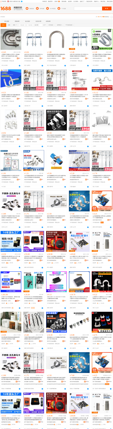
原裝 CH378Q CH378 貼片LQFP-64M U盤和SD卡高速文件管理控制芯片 (79, 297)
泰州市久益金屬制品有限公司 (52, 341)
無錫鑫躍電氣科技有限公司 (75, 179)
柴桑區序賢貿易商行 (75, 139)
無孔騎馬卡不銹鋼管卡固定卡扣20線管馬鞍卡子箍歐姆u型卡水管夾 (11, 216)
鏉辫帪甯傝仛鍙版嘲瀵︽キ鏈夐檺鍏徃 (7, 422)
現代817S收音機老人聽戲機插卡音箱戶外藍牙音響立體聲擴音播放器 (56, 257)
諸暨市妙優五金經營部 (52, 139)
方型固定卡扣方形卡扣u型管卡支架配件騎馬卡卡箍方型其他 (11, 136)
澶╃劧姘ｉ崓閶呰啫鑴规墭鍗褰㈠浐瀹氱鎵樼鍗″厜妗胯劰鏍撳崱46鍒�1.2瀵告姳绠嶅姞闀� (33, 378)
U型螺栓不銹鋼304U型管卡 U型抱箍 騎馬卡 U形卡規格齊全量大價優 (10, 55)
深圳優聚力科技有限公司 (29, 260)
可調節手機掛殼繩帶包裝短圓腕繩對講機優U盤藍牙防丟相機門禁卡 (33, 338)
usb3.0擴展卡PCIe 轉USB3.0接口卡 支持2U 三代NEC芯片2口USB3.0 (79, 257)
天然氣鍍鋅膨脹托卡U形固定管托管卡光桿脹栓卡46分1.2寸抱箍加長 (33, 95)
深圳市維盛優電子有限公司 (75, 300)
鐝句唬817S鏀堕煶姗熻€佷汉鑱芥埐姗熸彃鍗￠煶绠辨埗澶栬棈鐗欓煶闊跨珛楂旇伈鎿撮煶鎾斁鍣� (56, 419)
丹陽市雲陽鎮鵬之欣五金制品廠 (29, 98)
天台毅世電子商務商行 (98, 179)
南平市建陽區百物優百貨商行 (7, 139)
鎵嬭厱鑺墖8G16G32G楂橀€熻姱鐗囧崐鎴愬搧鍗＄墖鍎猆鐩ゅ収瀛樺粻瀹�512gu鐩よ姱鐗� (102, 419)
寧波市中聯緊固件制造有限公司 (52, 58)
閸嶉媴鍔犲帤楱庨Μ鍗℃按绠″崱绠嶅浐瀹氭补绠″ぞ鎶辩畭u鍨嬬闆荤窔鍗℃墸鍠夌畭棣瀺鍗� (56, 378)
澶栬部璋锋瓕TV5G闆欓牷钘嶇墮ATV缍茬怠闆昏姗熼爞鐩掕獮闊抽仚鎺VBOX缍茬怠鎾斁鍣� (33, 419)
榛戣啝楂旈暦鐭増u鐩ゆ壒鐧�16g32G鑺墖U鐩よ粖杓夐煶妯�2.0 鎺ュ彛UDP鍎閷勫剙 (11, 419)
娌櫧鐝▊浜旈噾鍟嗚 (29, 381)
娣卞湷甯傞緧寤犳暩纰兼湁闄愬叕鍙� (98, 422)
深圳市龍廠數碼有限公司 (98, 260)
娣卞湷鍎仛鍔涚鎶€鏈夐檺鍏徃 (29, 422)
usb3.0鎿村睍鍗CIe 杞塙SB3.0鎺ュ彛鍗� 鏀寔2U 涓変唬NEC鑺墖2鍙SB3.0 (79, 419)
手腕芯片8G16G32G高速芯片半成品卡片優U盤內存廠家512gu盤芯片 (102, 257)
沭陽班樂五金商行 (28, 220)
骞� (18, 381)
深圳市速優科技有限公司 (75, 260)
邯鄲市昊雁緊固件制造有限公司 (7, 58)
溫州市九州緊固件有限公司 (7, 98)
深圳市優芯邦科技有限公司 (98, 220)
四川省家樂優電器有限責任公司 (52, 260)
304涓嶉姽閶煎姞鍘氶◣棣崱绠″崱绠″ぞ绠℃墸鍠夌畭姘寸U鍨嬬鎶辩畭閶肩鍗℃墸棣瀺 (79, 378)
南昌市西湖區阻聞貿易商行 (75, 58)
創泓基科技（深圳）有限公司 (7, 300)
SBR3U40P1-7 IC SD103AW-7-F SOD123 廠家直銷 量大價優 (56, 297)
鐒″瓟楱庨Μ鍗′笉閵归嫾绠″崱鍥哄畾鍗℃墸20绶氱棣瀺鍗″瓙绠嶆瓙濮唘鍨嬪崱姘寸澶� (11, 378)
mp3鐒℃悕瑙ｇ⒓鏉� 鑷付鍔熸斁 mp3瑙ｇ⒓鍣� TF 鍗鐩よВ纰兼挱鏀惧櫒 (102, 378)
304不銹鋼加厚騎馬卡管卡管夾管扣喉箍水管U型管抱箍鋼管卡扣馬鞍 (79, 216)
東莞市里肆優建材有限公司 (75, 98)
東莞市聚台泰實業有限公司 (7, 260)
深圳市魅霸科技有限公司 (29, 341)
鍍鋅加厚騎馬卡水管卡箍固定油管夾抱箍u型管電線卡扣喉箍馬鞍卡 (56, 216)
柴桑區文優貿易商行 (7, 220)
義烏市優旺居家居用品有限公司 (7, 341)
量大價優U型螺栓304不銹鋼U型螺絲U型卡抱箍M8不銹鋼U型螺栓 (102, 55)
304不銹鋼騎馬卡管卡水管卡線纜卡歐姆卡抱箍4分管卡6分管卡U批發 (56, 176)
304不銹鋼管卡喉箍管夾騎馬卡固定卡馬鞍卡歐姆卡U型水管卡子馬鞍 (102, 95)
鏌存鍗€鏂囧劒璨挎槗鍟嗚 (7, 381)
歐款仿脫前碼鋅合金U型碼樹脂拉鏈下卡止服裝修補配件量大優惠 (79, 338)
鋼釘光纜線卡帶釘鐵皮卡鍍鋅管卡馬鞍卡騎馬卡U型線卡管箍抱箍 (102, 136)
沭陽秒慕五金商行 (51, 98)
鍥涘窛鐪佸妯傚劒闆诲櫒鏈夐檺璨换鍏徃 (52, 422)
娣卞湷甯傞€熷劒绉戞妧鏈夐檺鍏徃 (75, 422)
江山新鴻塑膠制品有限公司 (98, 341)
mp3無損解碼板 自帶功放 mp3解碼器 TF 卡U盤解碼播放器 (102, 216)
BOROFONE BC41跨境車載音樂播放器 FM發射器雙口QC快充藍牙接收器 (33, 297)
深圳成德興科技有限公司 (52, 300)
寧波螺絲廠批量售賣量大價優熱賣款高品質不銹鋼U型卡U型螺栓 (56, 55)
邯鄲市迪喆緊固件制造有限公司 (98, 58)
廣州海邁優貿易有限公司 (52, 179)
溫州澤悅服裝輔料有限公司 (75, 341)
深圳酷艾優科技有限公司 (29, 300)
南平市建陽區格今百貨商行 (29, 139)
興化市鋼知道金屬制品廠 (98, 98)
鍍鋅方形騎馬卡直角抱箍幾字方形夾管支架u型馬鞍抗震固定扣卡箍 (56, 136)
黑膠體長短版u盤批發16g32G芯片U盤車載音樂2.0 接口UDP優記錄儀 (11, 257)
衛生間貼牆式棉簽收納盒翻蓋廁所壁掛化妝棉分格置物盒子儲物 (11, 338)
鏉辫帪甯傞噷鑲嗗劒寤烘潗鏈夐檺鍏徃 (52, 381)
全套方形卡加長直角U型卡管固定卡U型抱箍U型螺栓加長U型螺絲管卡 (33, 55)
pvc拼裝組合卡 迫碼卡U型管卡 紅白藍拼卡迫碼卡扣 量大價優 (102, 338)
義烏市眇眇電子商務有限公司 (29, 58)
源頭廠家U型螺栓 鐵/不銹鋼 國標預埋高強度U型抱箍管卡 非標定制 (11, 95)
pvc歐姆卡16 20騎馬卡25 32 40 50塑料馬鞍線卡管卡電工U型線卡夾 (102, 297)
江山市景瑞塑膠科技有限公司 (98, 300)
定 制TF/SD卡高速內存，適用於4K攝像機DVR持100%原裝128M (11, 297)
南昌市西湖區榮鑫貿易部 (29, 179)
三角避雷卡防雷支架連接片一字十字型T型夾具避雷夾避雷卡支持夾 (79, 95)
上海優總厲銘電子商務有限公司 (98, 139)
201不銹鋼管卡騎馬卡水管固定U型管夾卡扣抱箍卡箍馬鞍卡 (79, 176)
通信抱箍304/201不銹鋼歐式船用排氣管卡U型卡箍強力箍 (56, 338)
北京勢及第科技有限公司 (7, 179)
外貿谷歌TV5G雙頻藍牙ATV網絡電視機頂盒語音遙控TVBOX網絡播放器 (33, 257)
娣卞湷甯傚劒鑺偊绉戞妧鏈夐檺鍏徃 (98, 381)
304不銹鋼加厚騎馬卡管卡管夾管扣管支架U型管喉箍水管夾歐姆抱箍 (33, 176)
